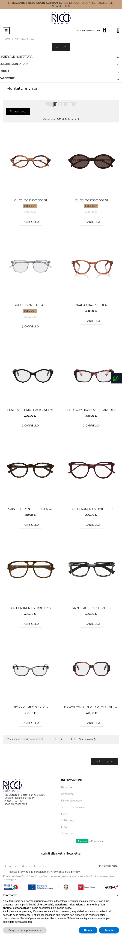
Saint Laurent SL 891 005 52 (91, 509)
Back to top (104, 762)
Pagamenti (68, 787)
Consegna (67, 793)
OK (61, 47)
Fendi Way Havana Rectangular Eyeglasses (92, 410)
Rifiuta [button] (88, 930)
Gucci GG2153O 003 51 (30, 200)
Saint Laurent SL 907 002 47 (30, 509)
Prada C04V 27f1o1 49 (91, 305)
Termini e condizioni (73, 807)
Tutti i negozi (69, 820)
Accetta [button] (109, 930)
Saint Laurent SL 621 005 (91, 608)
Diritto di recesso (71, 800)
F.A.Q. (64, 813)
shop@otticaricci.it (15, 804)
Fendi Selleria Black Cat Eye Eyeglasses (30, 410)
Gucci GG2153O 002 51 (91, 200)
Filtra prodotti (18, 111)
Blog (64, 827)
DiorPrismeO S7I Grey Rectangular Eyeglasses (30, 707)
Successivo (88, 739)
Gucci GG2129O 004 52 (30, 305)
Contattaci (67, 833)
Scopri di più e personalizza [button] (24, 930)
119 (73, 739)
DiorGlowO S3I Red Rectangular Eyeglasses (91, 707)
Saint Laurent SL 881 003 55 (30, 608)
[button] (117, 895)
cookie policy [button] (64, 908)
